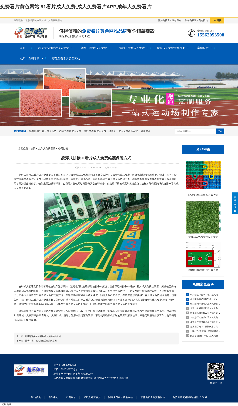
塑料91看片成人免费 (94, 47)
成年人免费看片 (30, 58)
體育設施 (123, 378)
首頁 (23, 47)
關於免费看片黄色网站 (169, 20)
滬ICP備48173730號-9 (105, 378)
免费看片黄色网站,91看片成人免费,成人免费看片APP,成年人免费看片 (76, 6)
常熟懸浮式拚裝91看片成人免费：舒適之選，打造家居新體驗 (203, 317)
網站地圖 (6, 404)
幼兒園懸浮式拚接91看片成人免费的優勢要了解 (203, 299)
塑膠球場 (145, 131)
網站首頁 (36, 397)
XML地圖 (217, 20)
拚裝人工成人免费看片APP (123, 131)
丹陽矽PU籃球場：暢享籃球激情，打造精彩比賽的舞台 (203, 331)
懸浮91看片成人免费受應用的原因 (41, 340)
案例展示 (203, 47)
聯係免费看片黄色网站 (196, 20)
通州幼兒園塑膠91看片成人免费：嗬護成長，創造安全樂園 (203, 313)
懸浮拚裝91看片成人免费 (53, 47)
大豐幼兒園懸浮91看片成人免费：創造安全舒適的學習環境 (203, 308)
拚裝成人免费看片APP (171, 47)
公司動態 (63, 148)
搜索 (220, 131)
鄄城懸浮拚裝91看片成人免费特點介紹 (43, 336)
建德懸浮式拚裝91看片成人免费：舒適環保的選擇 (203, 322)
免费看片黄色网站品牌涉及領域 (190, 397)
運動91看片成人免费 (132, 47)
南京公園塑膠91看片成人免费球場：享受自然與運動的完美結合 (203, 335)
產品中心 (53, 397)
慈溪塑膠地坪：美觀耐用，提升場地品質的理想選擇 (203, 326)
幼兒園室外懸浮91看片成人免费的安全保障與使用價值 (203, 294)
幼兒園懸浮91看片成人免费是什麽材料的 (203, 303)
